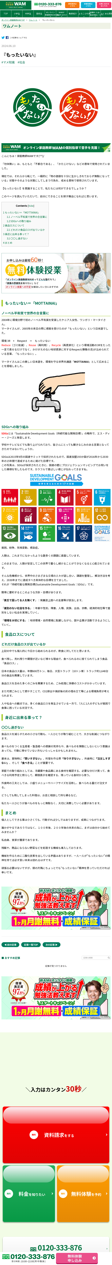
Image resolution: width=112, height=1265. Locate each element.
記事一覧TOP (31, 944)
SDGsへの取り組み (19, 221)
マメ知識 (9, 62)
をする (56, 1123)
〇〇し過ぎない (17, 238)
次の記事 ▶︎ (51, 944)
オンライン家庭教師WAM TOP (13, 20)
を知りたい (29, 1182)
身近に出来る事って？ (16, 234)
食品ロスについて (13, 225)
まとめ (7, 242)
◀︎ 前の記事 (10, 944)
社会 (22, 62)
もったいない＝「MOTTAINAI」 (21, 212)
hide (31, 205)
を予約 (83, 1182)
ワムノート (33, 20)
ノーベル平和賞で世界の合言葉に (27, 217)
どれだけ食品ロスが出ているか (26, 229)
